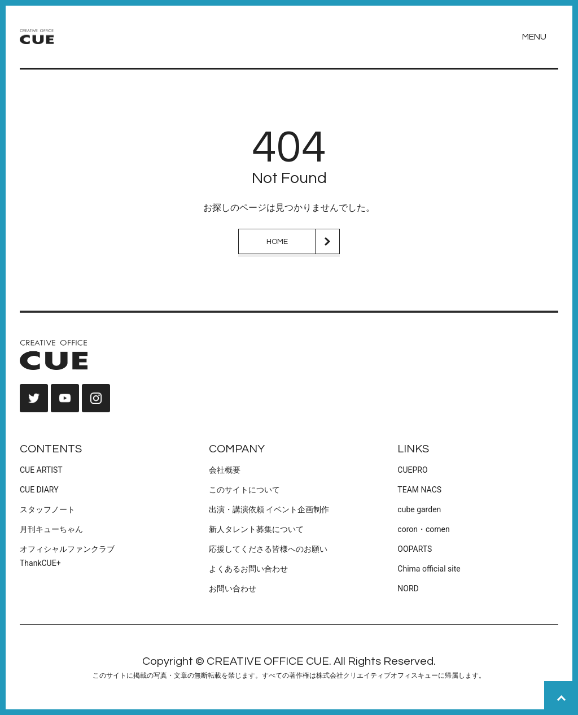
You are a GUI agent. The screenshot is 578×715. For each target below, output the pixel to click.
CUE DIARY (39, 489)
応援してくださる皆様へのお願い (268, 548)
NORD (407, 588)
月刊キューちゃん (51, 529)
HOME (277, 242)
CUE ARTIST (41, 469)
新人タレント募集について (256, 529)
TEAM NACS (419, 489)
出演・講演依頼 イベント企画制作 (269, 509)
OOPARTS (414, 548)
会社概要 (224, 469)
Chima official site (428, 568)
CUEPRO (412, 469)
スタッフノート (47, 509)
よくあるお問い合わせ (248, 568)
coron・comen (423, 529)
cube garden (419, 509)
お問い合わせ (232, 588)
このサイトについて (244, 489)
